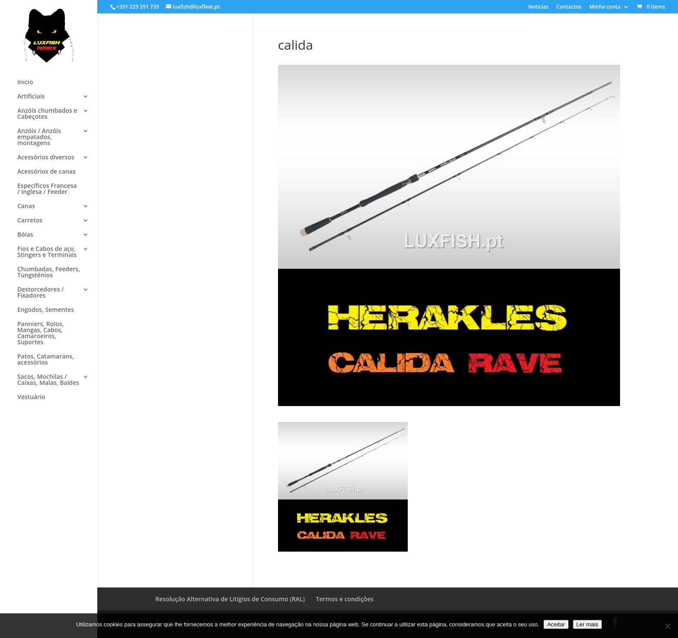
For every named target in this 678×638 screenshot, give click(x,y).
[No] (667, 626)
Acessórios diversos (45, 157)
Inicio (25, 82)
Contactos (569, 7)
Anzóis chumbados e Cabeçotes (47, 114)
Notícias (538, 7)
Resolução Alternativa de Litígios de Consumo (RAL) (230, 599)
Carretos (29, 220)
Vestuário (31, 397)
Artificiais (31, 96)
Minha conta (604, 7)
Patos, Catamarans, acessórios (45, 359)
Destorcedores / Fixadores (40, 292)
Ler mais (587, 624)
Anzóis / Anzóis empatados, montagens (39, 137)
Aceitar (556, 624)
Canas (26, 206)
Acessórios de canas (46, 171)
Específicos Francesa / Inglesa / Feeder (47, 189)
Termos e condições (345, 599)
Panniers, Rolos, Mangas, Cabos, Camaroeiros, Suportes (40, 333)
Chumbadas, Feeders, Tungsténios (48, 272)
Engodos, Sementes (45, 310)
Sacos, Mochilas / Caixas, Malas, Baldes (48, 380)
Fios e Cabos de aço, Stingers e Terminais (47, 252)
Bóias (25, 235)
